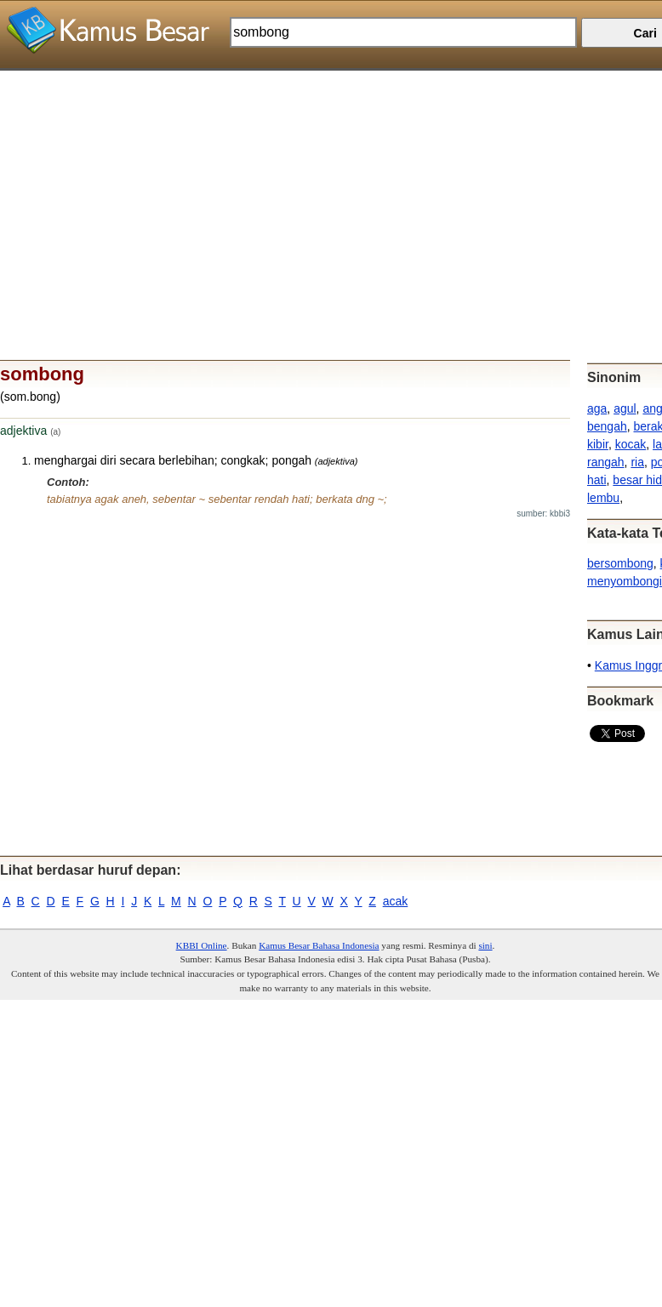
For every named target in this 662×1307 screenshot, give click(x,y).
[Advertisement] (324, 190)
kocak (631, 444)
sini (485, 945)
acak (395, 901)
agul (624, 408)
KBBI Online (201, 945)
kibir (597, 444)
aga (597, 408)
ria (637, 462)
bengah (607, 426)
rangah (606, 462)
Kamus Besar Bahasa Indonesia (319, 945)
